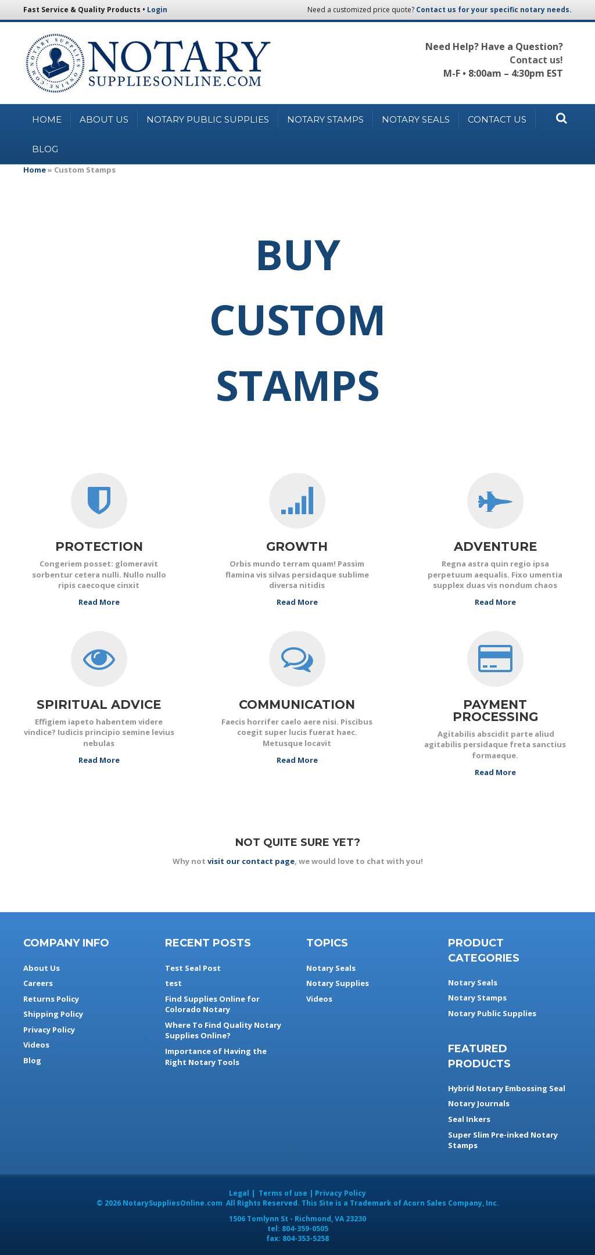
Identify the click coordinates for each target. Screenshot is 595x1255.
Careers (38, 983)
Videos (36, 1044)
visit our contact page (251, 861)
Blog (45, 149)
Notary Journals (479, 1103)
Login (157, 10)
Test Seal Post (193, 968)
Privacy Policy (49, 1029)
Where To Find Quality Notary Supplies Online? (223, 1030)
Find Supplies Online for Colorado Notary (212, 1004)
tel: (297, 1229)
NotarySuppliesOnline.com (173, 1203)
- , (297, 1219)
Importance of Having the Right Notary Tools (216, 1056)
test (173, 983)
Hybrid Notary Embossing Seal (506, 1088)
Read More (99, 602)
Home (47, 119)
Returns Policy (51, 999)
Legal (239, 1193)
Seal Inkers (469, 1119)
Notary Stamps (325, 119)
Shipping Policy (53, 1014)
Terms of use (283, 1193)
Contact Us (497, 119)
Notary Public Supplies (207, 119)
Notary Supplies (337, 983)
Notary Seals (416, 119)
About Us (104, 119)
